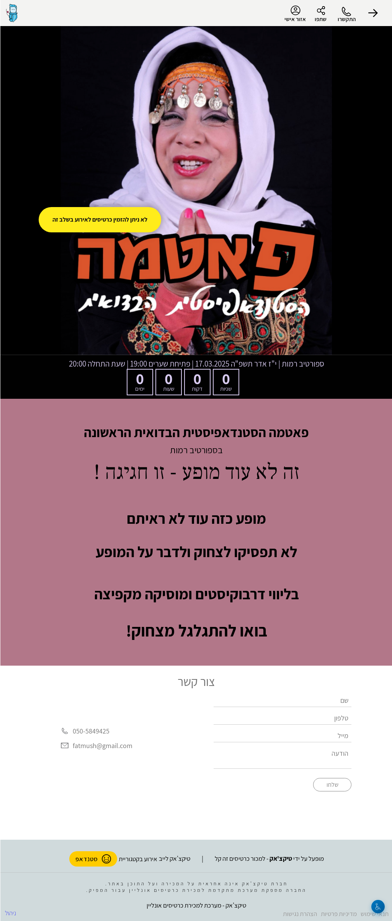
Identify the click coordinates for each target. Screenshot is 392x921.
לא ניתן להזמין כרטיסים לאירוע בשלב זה (99, 219)
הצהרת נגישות (300, 913)
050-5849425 (90, 731)
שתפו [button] (320, 19)
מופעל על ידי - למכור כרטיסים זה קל (268, 858)
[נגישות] (377, 906)
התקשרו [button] (346, 19)
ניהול (10, 913)
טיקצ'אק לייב (174, 858)
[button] (372, 13)
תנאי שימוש (374, 913)
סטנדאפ (93, 858)
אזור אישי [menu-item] (294, 14)
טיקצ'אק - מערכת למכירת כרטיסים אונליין (196, 905)
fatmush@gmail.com (102, 745)
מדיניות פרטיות (338, 913)
